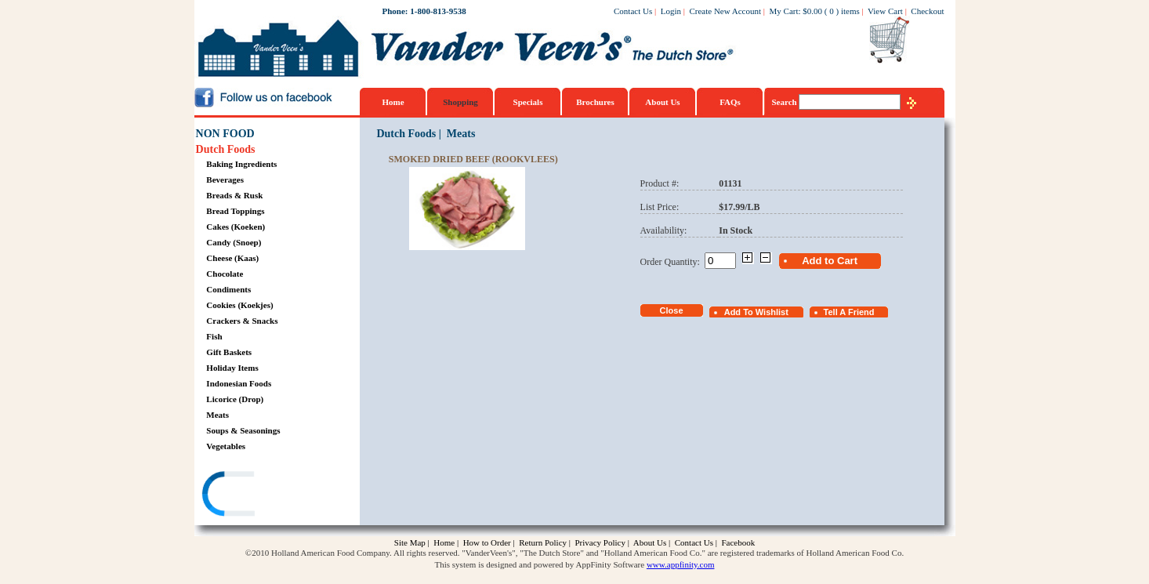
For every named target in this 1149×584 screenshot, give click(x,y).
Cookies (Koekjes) (239, 305)
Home (393, 102)
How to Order (487, 542)
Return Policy (543, 542)
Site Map (410, 542)
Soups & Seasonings (243, 430)
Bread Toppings (235, 211)
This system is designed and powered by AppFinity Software (540, 564)
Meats (217, 414)
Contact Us (633, 11)
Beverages (225, 179)
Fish (214, 336)
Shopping (460, 102)
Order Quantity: (672, 261)
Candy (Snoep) (233, 242)
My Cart (784, 11)
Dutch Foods (226, 149)
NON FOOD (225, 134)
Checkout (927, 11)
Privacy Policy (599, 542)
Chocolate (224, 273)
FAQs (730, 102)
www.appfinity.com (681, 564)
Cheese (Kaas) (232, 258)
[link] (256, 496)
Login (671, 11)
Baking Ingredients (241, 164)
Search (785, 102)
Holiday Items (232, 367)
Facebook (738, 542)
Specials (528, 102)
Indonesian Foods (238, 383)
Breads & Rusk (234, 195)
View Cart (885, 11)
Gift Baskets (229, 352)
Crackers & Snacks (241, 320)
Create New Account (725, 11)
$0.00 (812, 11)
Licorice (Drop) (234, 399)
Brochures (595, 102)
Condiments (228, 289)
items (850, 11)
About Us (662, 102)
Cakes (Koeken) (235, 226)
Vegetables (225, 446)
